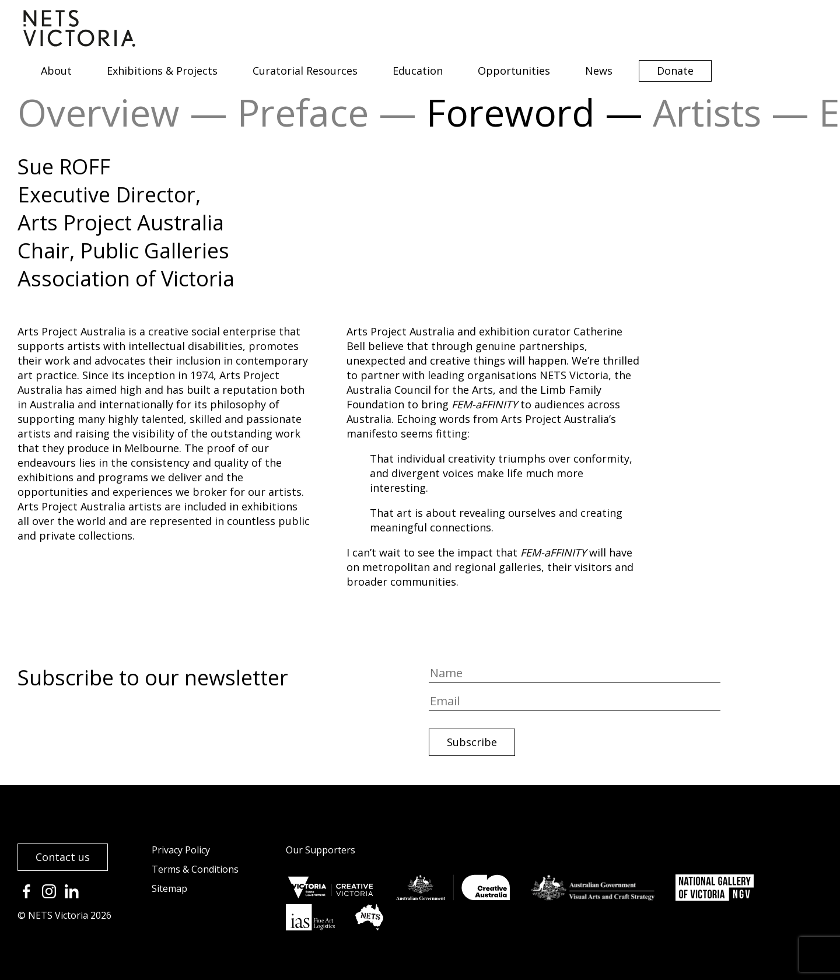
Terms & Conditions (195, 869)
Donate (675, 71)
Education (418, 71)
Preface (303, 112)
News (598, 71)
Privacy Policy (181, 850)
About (56, 71)
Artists (707, 112)
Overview (99, 112)
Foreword (510, 112)
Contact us (63, 857)
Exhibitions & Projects (162, 71)
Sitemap (169, 888)
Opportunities (514, 71)
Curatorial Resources (305, 71)
